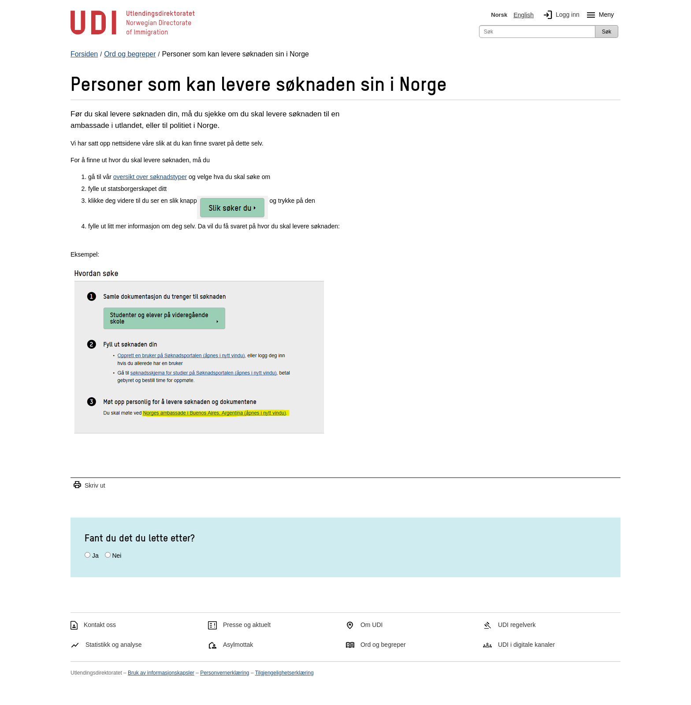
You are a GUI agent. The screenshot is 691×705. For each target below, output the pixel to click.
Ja (95, 555)
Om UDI (371, 624)
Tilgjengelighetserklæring (284, 673)
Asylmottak (238, 644)
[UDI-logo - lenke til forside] (133, 35)
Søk (606, 32)
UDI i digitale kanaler (526, 644)
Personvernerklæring (224, 673)
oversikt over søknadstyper (150, 176)
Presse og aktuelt (247, 624)
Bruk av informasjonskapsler (161, 673)
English (523, 15)
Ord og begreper (383, 644)
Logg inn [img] (560, 15)
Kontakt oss (100, 624)
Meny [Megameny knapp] (598, 15)
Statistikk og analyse (113, 644)
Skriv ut (89, 485)
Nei (116, 555)
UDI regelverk (517, 624)
